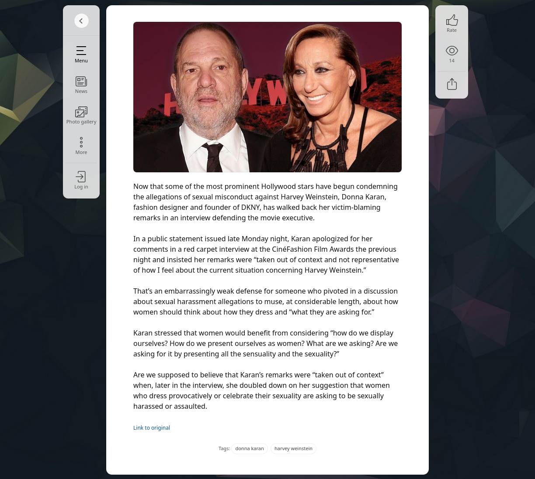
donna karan (249, 448)
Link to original (151, 427)
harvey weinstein (293, 448)
